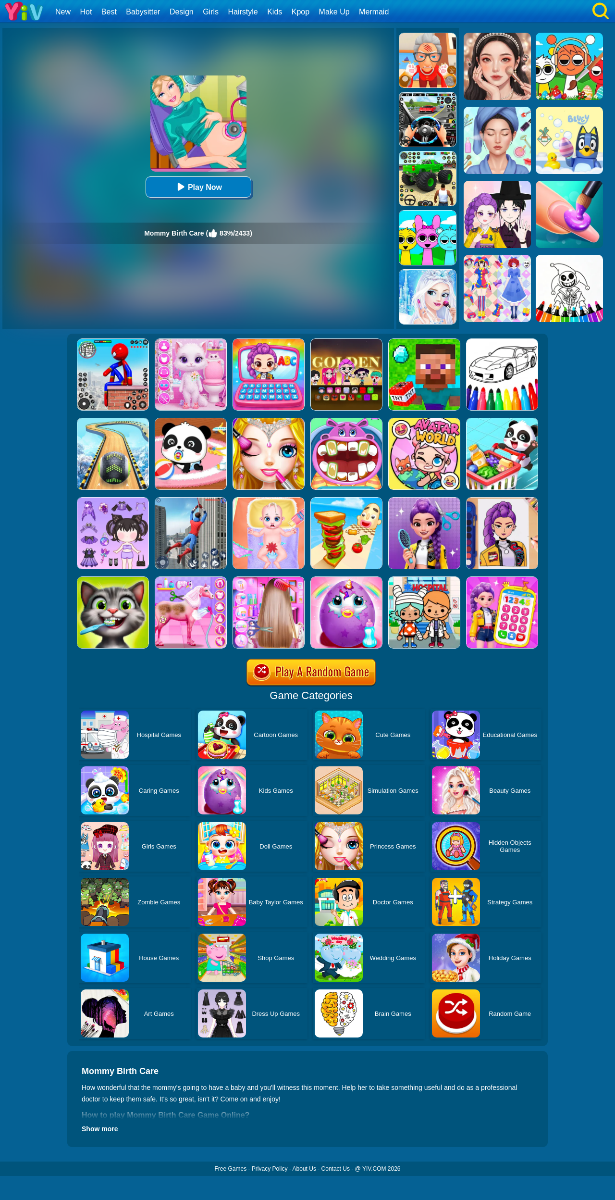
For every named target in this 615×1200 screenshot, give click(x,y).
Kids (274, 12)
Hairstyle (243, 12)
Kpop (300, 12)
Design (182, 12)
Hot (86, 12)
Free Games (230, 1168)
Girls (211, 12)
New (63, 12)
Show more (100, 1129)
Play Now (198, 187)
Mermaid (374, 12)
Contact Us (335, 1168)
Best (109, 12)
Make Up (334, 12)
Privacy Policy (270, 1168)
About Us (304, 1168)
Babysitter (143, 12)
